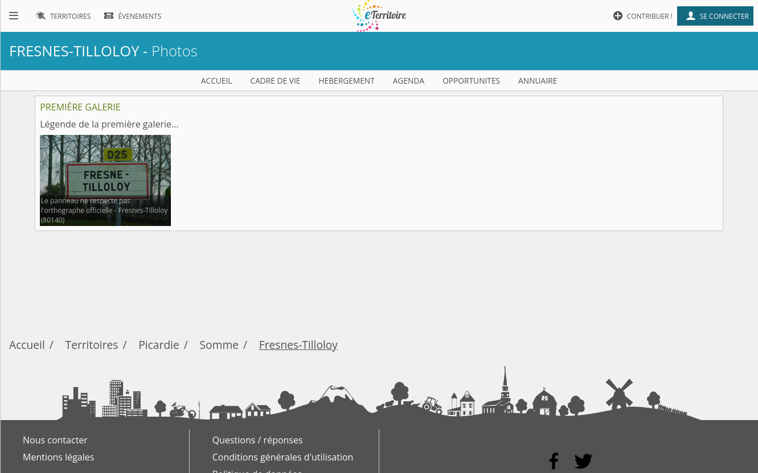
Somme (219, 344)
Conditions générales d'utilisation (283, 457)
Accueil (27, 344)
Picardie (158, 344)
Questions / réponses (257, 440)
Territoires (91, 344)
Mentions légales (58, 457)
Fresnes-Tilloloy (298, 344)
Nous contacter (55, 440)
